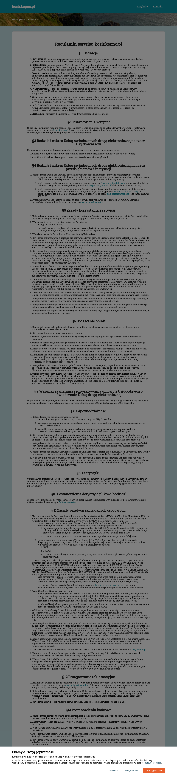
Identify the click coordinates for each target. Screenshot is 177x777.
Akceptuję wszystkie (154, 770)
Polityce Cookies (152, 762)
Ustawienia (113, 770)
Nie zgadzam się (132, 770)
